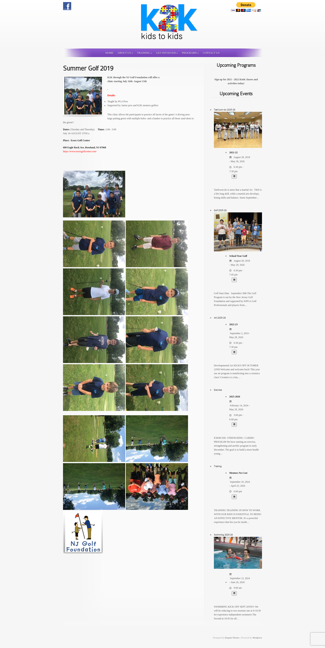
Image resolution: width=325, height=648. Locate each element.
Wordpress (257, 637)
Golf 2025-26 (220, 210)
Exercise (218, 390)
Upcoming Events (236, 93)
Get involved (167, 52)
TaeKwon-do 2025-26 (224, 109)
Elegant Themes (232, 637)
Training (144, 52)
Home (109, 52)
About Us (125, 52)
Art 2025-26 (220, 318)
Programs (190, 52)
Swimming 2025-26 (223, 535)
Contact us (211, 52)
